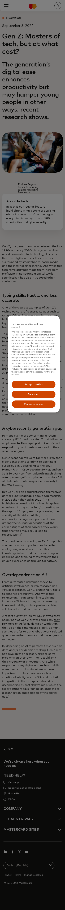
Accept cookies (33, 384)
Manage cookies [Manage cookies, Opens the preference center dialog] (33, 404)
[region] (34, 364)
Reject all (34, 394)
